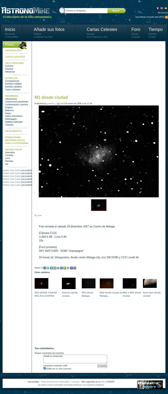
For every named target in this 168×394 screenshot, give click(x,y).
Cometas (9, 155)
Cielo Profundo (14, 63)
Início (10, 29)
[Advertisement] (93, 68)
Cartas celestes (15, 57)
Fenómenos (11, 96)
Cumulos (9, 66)
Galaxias (9, 69)
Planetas (9, 161)
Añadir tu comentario (75, 359)
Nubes (8, 113)
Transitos (9, 125)
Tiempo (156, 29)
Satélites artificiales (14, 122)
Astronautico (13, 50)
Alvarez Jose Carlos (12, 170)
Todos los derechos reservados (55, 382)
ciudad (39, 215)
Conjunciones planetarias (16, 101)
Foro (135, 29)
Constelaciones (12, 81)
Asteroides (10, 152)
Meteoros (9, 110)
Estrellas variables (13, 87)
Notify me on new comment (57, 369)
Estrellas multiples (13, 84)
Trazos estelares (12, 89)
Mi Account (163, 13)
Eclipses (9, 107)
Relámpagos (11, 119)
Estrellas (11, 78)
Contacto (75, 382)
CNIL (103, 382)
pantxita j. (51, 103)
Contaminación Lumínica (16, 104)
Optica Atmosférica (13, 116)
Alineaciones (11, 99)
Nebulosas (10, 72)
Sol (6, 164)
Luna (7, 158)
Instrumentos (13, 131)
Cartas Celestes (102, 29)
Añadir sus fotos (49, 29)
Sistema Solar (13, 149)
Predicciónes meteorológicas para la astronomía (16, 140)
